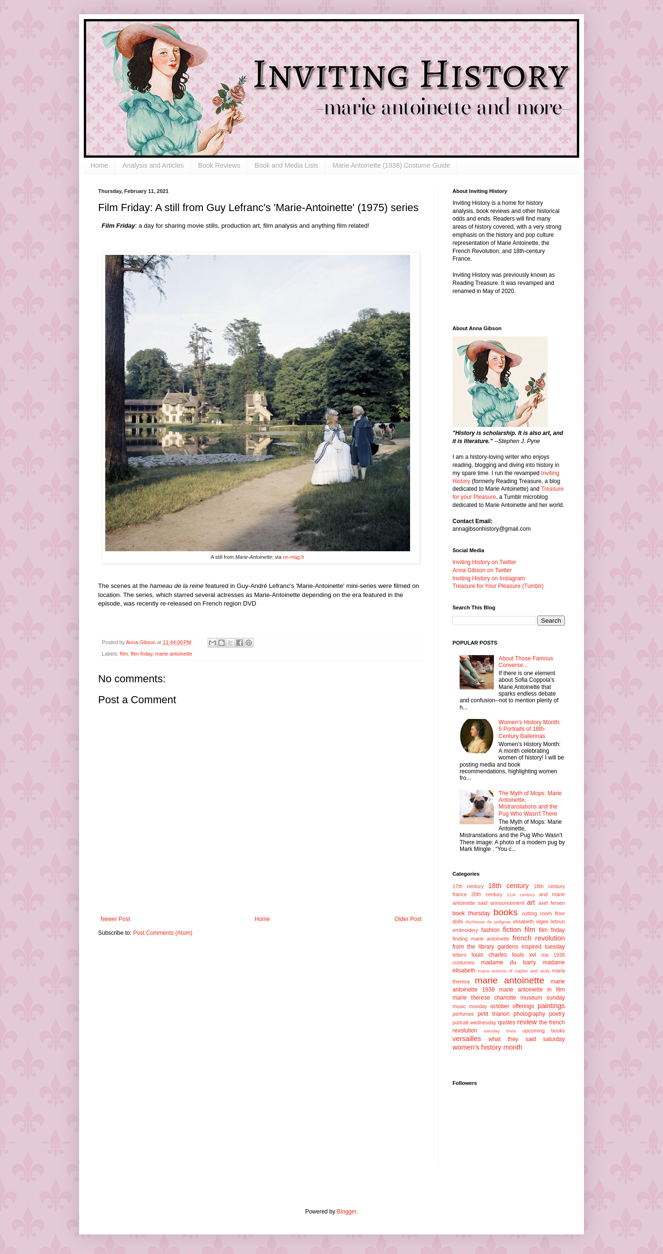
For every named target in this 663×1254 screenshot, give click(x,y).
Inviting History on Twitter (484, 562)
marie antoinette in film (532, 989)
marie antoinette (173, 654)
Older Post (408, 919)
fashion (491, 930)
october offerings (512, 1006)
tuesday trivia (500, 1030)
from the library (473, 946)
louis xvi (524, 954)
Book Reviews (219, 165)
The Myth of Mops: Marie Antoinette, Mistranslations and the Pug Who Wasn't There (530, 803)
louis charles (489, 954)
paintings (551, 1006)
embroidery (465, 930)
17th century (468, 886)
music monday (469, 1006)
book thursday (471, 913)
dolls (457, 921)
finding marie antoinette (480, 938)
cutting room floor (543, 913)
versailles (466, 1038)
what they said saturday (526, 1039)
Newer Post (115, 919)
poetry (557, 1014)
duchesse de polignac (488, 921)
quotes (506, 1022)
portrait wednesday (474, 1022)
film (124, 654)
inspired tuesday (543, 946)
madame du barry (508, 962)
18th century (508, 886)
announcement (507, 903)
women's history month (487, 1047)
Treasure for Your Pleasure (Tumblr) (497, 586)
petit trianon (494, 1014)
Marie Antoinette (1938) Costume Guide (391, 165)
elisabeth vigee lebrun (539, 921)
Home (99, 165)
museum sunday (542, 997)
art (531, 902)
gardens (507, 946)
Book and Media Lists (286, 165)
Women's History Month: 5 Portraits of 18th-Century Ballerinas (530, 729)
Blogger (346, 1211)
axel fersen (551, 903)
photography (529, 1014)
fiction (512, 929)
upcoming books (543, 1030)
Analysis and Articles (152, 165)
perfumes (463, 1014)
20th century (486, 894)
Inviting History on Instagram (488, 578)
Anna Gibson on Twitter (482, 570)
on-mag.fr (292, 557)
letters (459, 955)
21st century (521, 894)
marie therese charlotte (484, 997)
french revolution (538, 938)
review (527, 1022)
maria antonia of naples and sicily (514, 970)
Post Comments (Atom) (162, 933)
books (505, 912)
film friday (141, 654)
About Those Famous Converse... (526, 661)
